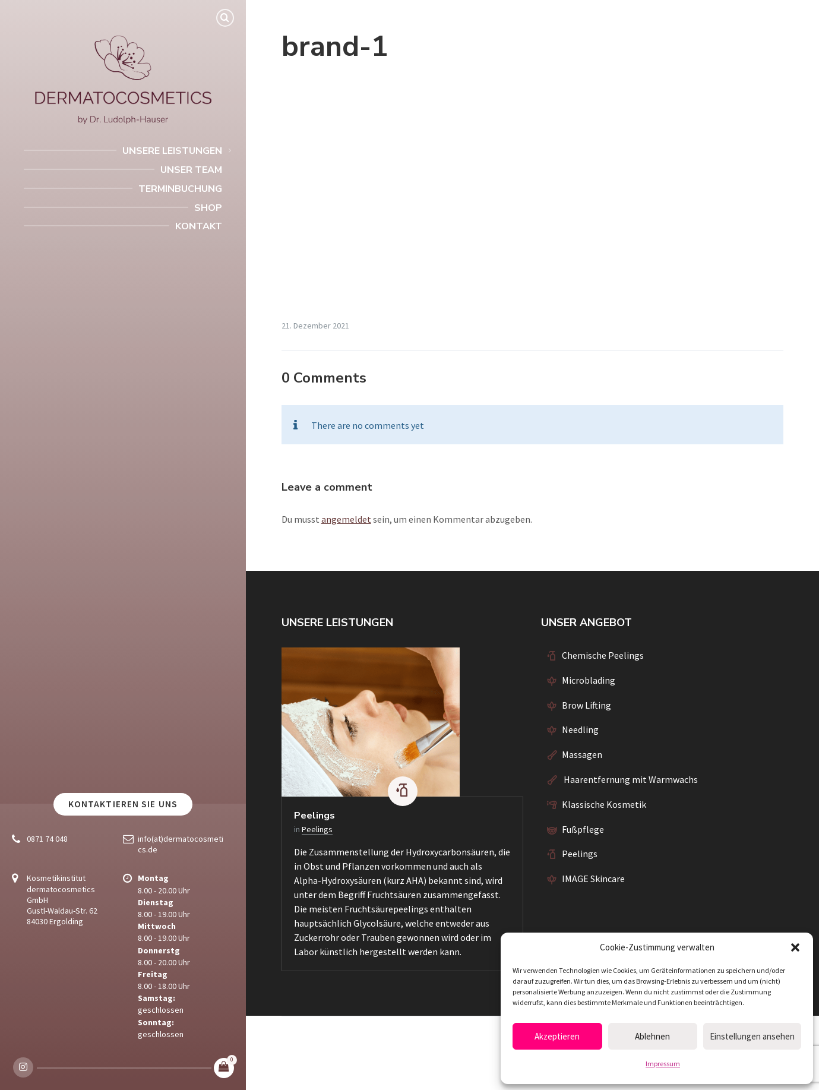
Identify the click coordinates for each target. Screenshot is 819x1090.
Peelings (314, 815)
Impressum (663, 1063)
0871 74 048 (47, 838)
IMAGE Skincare (593, 878)
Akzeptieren (557, 1036)
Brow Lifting (586, 705)
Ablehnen (652, 1036)
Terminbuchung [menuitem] (180, 188)
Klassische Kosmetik (604, 804)
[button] (795, 947)
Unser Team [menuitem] (191, 169)
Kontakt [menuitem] (198, 226)
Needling (580, 729)
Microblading (588, 680)
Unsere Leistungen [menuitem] (172, 150)
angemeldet (346, 519)
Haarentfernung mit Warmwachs (630, 779)
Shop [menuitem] (208, 207)
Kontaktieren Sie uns (123, 804)
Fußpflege (583, 829)
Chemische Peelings (603, 655)
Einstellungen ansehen (752, 1036)
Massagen (582, 754)
